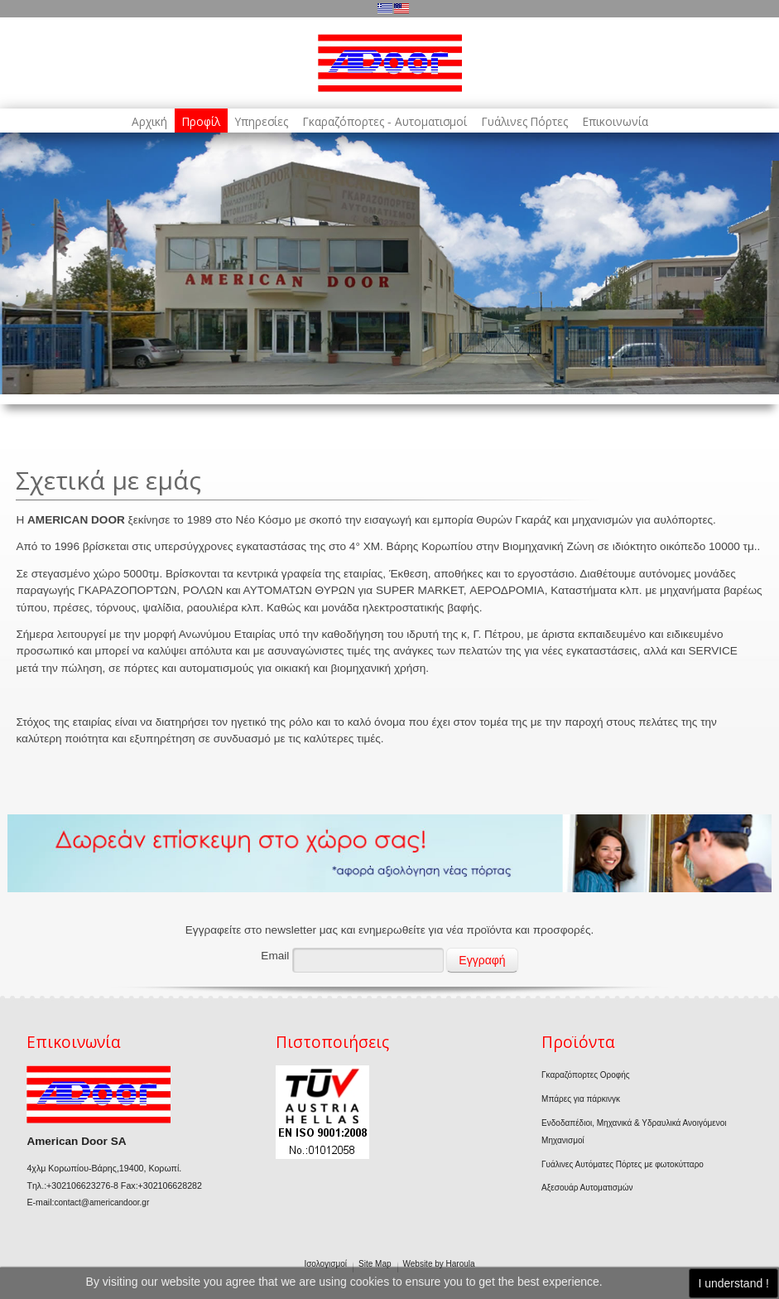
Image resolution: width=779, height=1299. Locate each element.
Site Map (374, 1263)
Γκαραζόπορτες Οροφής (585, 1074)
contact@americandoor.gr (102, 1202)
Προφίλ (201, 121)
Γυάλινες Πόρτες (525, 121)
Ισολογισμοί (325, 1263)
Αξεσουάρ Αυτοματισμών (586, 1187)
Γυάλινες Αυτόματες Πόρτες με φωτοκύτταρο (622, 1164)
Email (275, 955)
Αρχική (149, 121)
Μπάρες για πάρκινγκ (580, 1098)
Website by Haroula (439, 1263)
